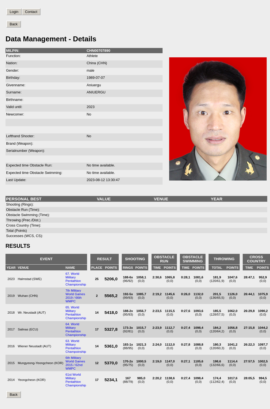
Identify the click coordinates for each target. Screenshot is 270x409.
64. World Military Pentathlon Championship (76, 329)
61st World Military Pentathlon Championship (76, 380)
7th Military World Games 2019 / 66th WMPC (75, 296)
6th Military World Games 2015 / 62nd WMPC (75, 363)
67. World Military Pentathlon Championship (76, 279)
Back (14, 24)
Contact (31, 12)
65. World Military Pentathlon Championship (76, 312)
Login (14, 12)
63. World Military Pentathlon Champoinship (76, 346)
